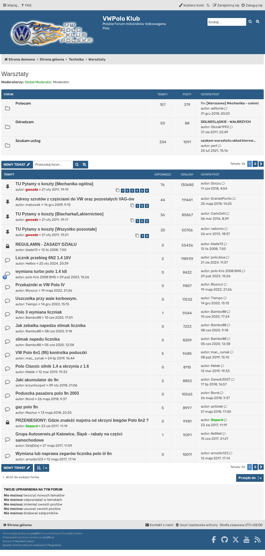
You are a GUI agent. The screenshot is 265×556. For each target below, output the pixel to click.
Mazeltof (20, 541)
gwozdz (32, 189)
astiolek (217, 406)
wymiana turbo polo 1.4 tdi (41, 271)
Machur (31, 413)
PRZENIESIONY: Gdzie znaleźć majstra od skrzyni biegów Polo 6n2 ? (82, 420)
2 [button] (255, 164)
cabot (30, 541)
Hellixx (31, 263)
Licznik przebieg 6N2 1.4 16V (43, 258)
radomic (217, 229)
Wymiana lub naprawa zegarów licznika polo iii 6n (63, 453)
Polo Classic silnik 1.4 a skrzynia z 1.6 (52, 366)
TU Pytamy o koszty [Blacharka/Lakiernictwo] (59, 214)
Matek (30, 372)
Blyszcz (32, 290)
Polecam (23, 103)
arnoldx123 (34, 459)
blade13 (32, 250)
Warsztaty (15, 73)
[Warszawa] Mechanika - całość (232, 103)
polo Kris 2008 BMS (41, 277)
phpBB (35, 533)
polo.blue (218, 257)
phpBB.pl (48, 537)
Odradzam (24, 122)
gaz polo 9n (26, 407)
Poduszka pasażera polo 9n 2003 (47, 393)
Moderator (61, 82)
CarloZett (218, 213)
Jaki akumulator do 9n (37, 380)
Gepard (32, 426)
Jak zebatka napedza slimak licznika (50, 325)
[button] (261, 164)
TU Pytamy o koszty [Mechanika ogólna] (54, 184)
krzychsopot (35, 385)
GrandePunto (221, 198)
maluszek (33, 205)
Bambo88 (33, 317)
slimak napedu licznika (37, 339)
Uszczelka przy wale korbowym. (46, 298)
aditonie (217, 108)
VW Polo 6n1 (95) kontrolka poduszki (51, 352)
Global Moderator (38, 82)
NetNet (216, 433)
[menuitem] (25, 5)
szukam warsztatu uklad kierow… (228, 140)
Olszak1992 (220, 127)
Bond (30, 399)
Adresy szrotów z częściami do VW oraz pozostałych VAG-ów (74, 199)
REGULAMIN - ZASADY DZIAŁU (46, 244)
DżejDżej (32, 446)
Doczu (216, 183)
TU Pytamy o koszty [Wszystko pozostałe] (56, 229)
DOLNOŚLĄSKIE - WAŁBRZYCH (226, 122)
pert (214, 146)
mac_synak (35, 358)
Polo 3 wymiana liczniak (38, 312)
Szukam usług (27, 140)
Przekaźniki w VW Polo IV (40, 285)
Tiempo (31, 304)
